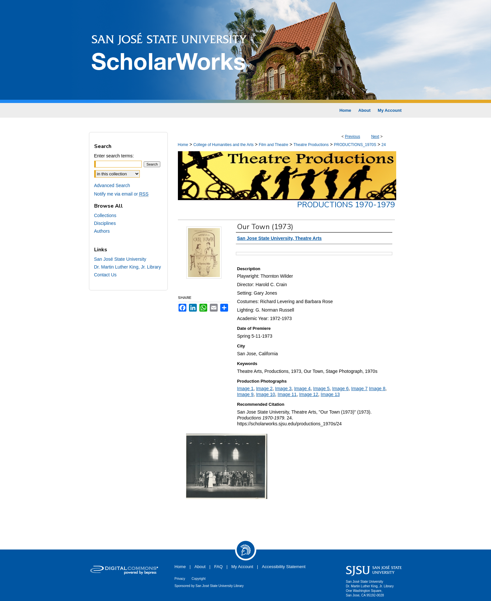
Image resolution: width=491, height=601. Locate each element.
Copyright (199, 578)
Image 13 (330, 394)
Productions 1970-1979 (346, 204)
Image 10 (265, 394)
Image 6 (340, 388)
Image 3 (283, 388)
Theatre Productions (311, 144)
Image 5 (321, 388)
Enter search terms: (114, 155)
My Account (242, 566)
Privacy (180, 578)
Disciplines (105, 223)
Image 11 (287, 394)
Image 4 (302, 388)
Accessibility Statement (284, 566)
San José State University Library (219, 586)
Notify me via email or (121, 194)
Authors (102, 231)
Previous (352, 136)
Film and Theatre (273, 144)
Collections (105, 215)
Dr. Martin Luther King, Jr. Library (127, 267)
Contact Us (105, 274)
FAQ (218, 566)
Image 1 (245, 388)
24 (384, 144)
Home (183, 144)
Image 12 (308, 394)
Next (375, 136)
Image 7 (359, 388)
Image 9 (245, 394)
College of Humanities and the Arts (223, 144)
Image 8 (377, 388)
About (200, 566)
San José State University (120, 259)
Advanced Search (112, 185)
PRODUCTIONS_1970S (355, 144)
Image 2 (264, 388)
